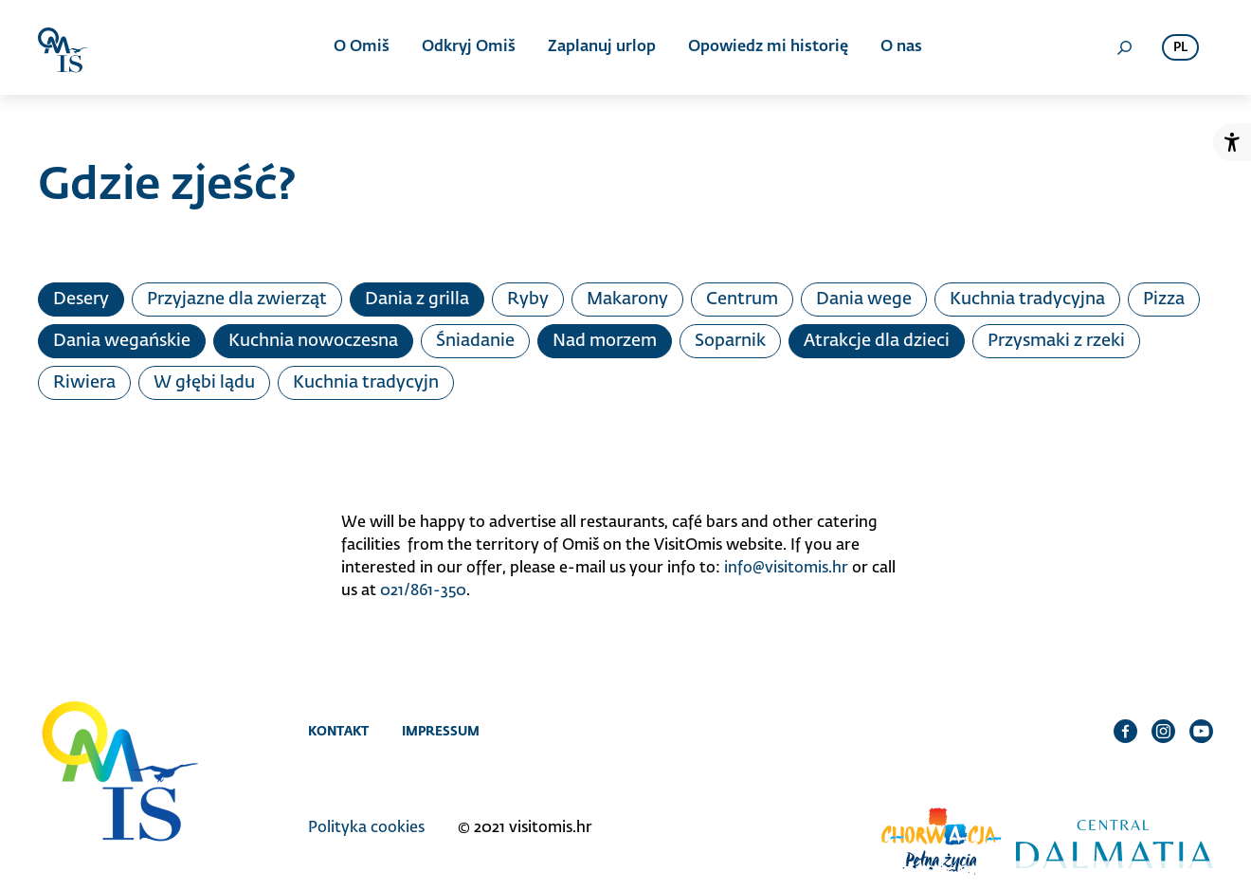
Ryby (528, 299)
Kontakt (338, 730)
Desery (81, 299)
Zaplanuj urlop (602, 47)
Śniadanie (475, 341)
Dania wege (864, 299)
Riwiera (84, 382)
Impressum (441, 730)
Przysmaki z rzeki (1056, 341)
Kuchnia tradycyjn (366, 382)
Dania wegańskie (121, 341)
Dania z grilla (417, 299)
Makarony (627, 299)
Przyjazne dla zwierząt (237, 299)
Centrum (742, 299)
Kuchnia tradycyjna (1027, 299)
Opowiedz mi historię (768, 47)
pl (1180, 48)
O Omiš (362, 47)
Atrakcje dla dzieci (877, 341)
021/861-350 (423, 591)
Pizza (1164, 299)
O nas (901, 47)
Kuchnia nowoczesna (313, 341)
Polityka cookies (366, 828)
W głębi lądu (204, 382)
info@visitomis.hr (786, 568)
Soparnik (730, 341)
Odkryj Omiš (469, 47)
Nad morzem (605, 341)
